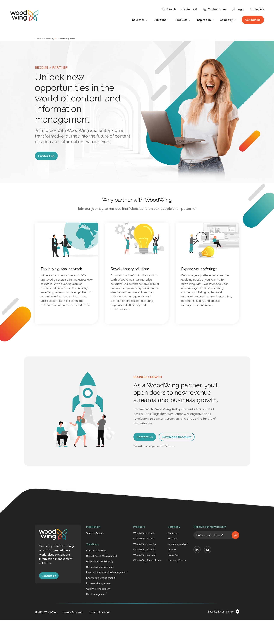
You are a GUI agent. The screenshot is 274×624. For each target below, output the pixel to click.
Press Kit (173, 558)
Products (183, 20)
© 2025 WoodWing (46, 615)
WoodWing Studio (144, 536)
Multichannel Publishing (99, 565)
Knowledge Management (100, 581)
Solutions (162, 20)
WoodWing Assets (144, 542)
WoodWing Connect (145, 558)
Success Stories (95, 536)
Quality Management (98, 592)
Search (169, 9)
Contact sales (214, 9)
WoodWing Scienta (144, 547)
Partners (173, 542)
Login (238, 9)
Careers (172, 553)
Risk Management (96, 597)
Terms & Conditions (100, 615)
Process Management (98, 587)
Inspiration (205, 20)
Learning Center (177, 564)
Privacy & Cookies (73, 615)
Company (228, 20)
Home (38, 38)
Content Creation (96, 554)
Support (189, 9)
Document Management (100, 570)
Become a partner (178, 547)
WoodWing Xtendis (144, 553)
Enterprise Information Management (107, 576)
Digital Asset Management (101, 559)
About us (173, 536)
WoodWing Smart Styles (147, 564)
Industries (139, 20)
